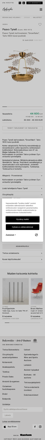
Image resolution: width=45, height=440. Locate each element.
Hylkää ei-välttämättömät (22, 227)
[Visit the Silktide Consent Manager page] (36, 235)
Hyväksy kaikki (22, 219)
